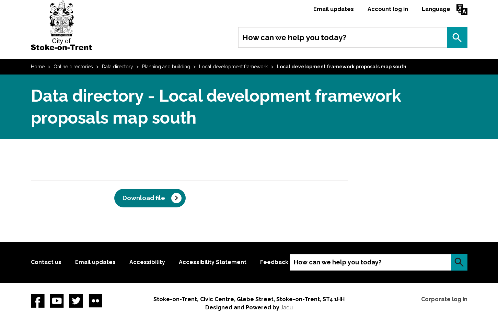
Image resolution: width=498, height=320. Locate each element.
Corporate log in (444, 299)
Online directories (73, 66)
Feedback (274, 262)
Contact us (46, 262)
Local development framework (233, 66)
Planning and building (166, 66)
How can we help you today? (294, 37)
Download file (144, 198)
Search (457, 37)
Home (38, 66)
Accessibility (147, 262)
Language (436, 9)
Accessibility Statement (212, 262)
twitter (76, 301)
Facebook (38, 301)
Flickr (95, 301)
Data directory (117, 66)
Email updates (333, 9)
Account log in (388, 9)
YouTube (57, 301)
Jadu (287, 307)
